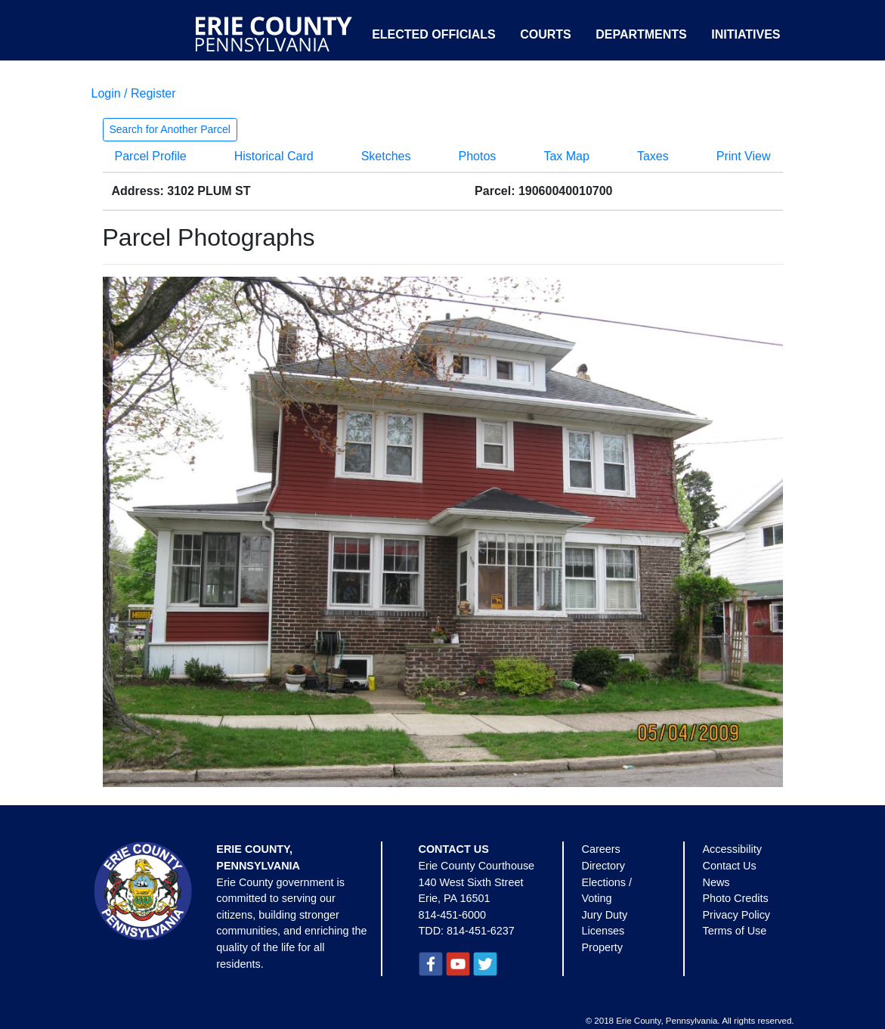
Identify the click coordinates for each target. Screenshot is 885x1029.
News (716, 882)
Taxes (653, 156)
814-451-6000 (453, 915)
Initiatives (745, 34)
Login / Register (133, 93)
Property (602, 947)
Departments (641, 34)
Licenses (603, 931)
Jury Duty (605, 915)
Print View (743, 156)
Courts (545, 34)
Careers (601, 849)
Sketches (386, 156)
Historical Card (274, 156)
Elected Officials (434, 34)
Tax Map (566, 156)
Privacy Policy (737, 915)
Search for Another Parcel (170, 129)
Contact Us (730, 866)
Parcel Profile (151, 156)
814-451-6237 (481, 931)
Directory (604, 866)
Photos (478, 156)
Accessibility (732, 849)
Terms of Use (735, 931)
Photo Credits (736, 898)
